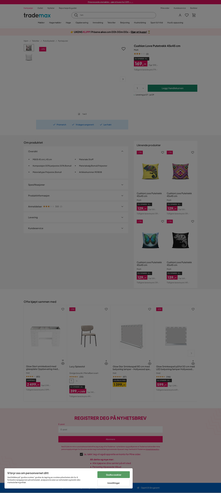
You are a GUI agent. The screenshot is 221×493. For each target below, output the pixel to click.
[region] (69, 478)
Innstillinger (113, 483)
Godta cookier (113, 474)
